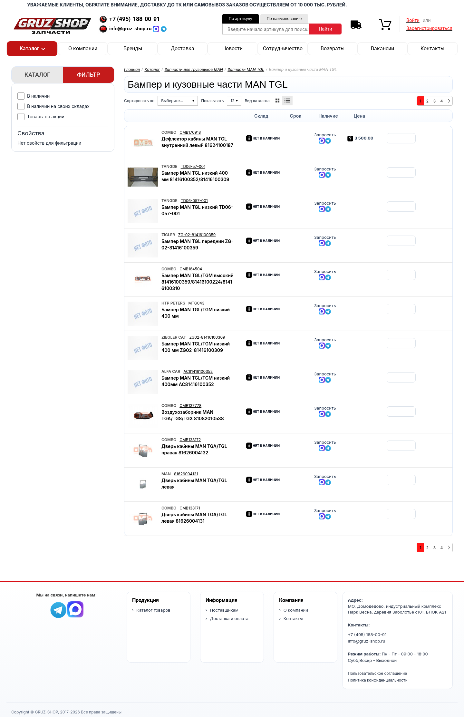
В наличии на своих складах (58, 106)
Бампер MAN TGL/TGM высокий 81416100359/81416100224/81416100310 (197, 282)
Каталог (152, 69)
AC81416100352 (198, 371)
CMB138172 (190, 439)
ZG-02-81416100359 (197, 234)
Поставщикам (223, 610)
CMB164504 (190, 268)
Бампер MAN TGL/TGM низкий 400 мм (195, 313)
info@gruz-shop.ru (366, 641)
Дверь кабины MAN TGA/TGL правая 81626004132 (194, 449)
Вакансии (382, 48)
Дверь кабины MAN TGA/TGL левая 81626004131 (194, 518)
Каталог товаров (152, 610)
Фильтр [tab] (88, 74)
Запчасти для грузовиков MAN (193, 69)
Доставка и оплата (228, 618)
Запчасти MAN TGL (245, 69)
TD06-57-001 (193, 166)
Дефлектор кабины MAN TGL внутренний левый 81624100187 (197, 142)
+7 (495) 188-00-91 (367, 634)
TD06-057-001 (194, 200)
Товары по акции (45, 116)
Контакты (432, 48)
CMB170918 (190, 132)
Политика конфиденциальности (378, 680)
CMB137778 (190, 405)
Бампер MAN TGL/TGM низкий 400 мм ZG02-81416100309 (195, 347)
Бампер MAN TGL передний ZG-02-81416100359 (197, 244)
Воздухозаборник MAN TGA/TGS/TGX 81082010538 (192, 415)
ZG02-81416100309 (207, 337)
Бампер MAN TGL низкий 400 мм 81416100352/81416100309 (195, 176)
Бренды (132, 48)
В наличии (38, 96)
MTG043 (196, 303)
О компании (82, 48)
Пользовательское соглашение (377, 673)
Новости (232, 48)
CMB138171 (189, 508)
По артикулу (240, 18)
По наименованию (284, 18)
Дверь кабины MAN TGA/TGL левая (194, 483)
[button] (32, 48)
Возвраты (332, 48)
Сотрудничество (283, 48)
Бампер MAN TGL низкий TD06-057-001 (197, 210)
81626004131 (186, 473)
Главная (132, 69)
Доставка (182, 48)
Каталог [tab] (37, 74)
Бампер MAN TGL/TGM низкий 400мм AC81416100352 (195, 381)
